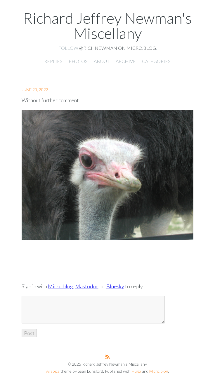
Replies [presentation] (53, 61)
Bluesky (115, 286)
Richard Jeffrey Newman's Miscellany (107, 25)
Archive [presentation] (126, 61)
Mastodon (86, 286)
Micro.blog (60, 286)
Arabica (53, 371)
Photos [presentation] (78, 61)
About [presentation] (102, 61)
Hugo (136, 371)
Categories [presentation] (156, 61)
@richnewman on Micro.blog (117, 48)
